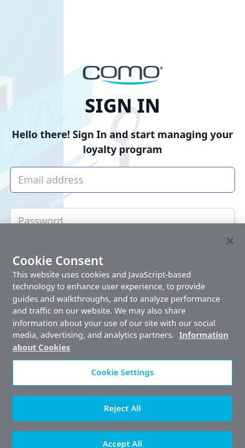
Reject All (123, 411)
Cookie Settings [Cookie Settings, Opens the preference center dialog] (122, 375)
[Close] (230, 244)
